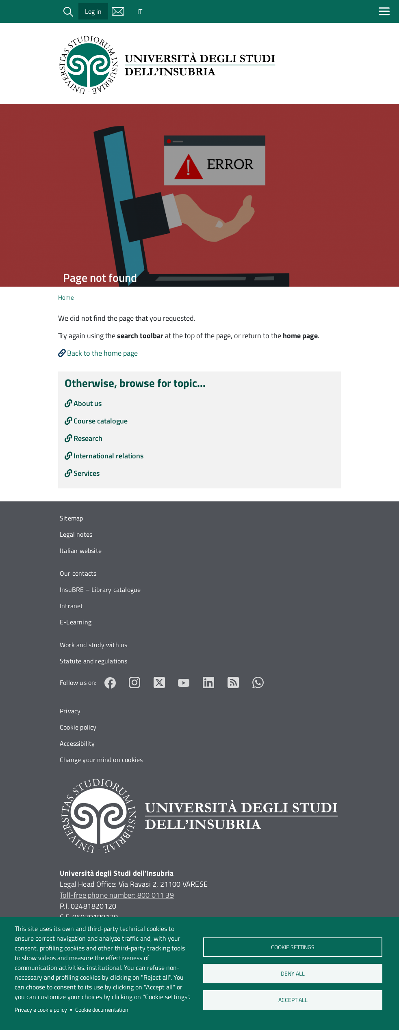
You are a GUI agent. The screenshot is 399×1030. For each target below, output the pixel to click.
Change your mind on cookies (101, 759)
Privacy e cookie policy (41, 1010)
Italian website (81, 550)
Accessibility (77, 743)
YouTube (184, 683)
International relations (108, 455)
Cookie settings (292, 947)
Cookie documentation (101, 1010)
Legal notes (76, 534)
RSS (233, 683)
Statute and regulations (94, 661)
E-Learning (75, 622)
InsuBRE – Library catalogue (100, 589)
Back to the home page (102, 353)
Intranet (71, 606)
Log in (93, 11)
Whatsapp (258, 683)
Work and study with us (93, 645)
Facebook (110, 683)
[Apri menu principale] (385, 11)
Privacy (70, 711)
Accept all (292, 1000)
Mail (118, 11)
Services (87, 473)
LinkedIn (209, 683)
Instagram (135, 683)
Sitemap (71, 518)
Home (66, 297)
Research (88, 438)
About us (88, 403)
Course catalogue (101, 420)
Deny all (293, 974)
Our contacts (78, 573)
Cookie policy (78, 727)
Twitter (159, 683)
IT (139, 11)
